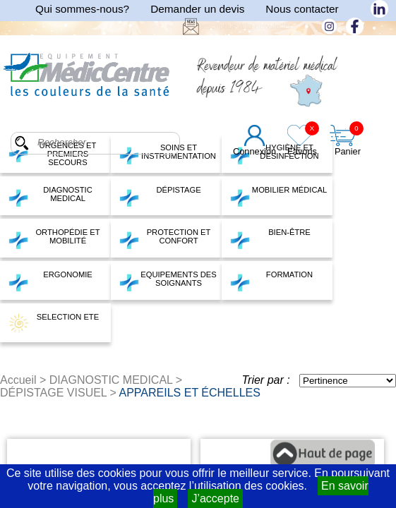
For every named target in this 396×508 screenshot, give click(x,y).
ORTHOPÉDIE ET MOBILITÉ (54, 238)
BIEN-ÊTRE (270, 238)
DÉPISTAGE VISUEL (53, 393)
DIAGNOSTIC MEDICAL (50, 196)
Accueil (18, 380)
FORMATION (271, 280)
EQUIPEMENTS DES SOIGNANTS (168, 280)
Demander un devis (197, 9)
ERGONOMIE (50, 280)
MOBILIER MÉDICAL (278, 196)
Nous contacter (301, 9)
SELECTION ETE (53, 323)
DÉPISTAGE (160, 196)
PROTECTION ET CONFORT (164, 238)
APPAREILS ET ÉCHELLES (189, 393)
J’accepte (215, 498)
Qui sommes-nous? (82, 9)
